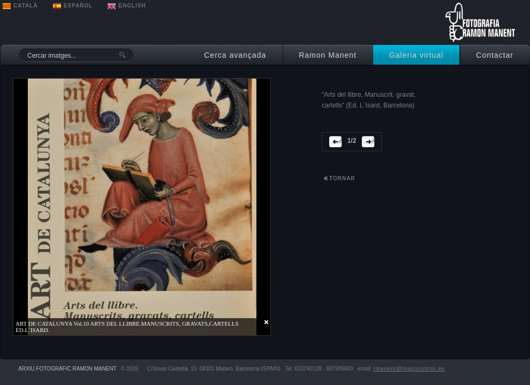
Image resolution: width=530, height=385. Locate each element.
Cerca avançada (235, 55)
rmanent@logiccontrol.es (409, 369)
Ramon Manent (328, 55)
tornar (342, 178)
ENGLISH (132, 6)
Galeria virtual (416, 55)
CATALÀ (25, 6)
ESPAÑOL (78, 6)
